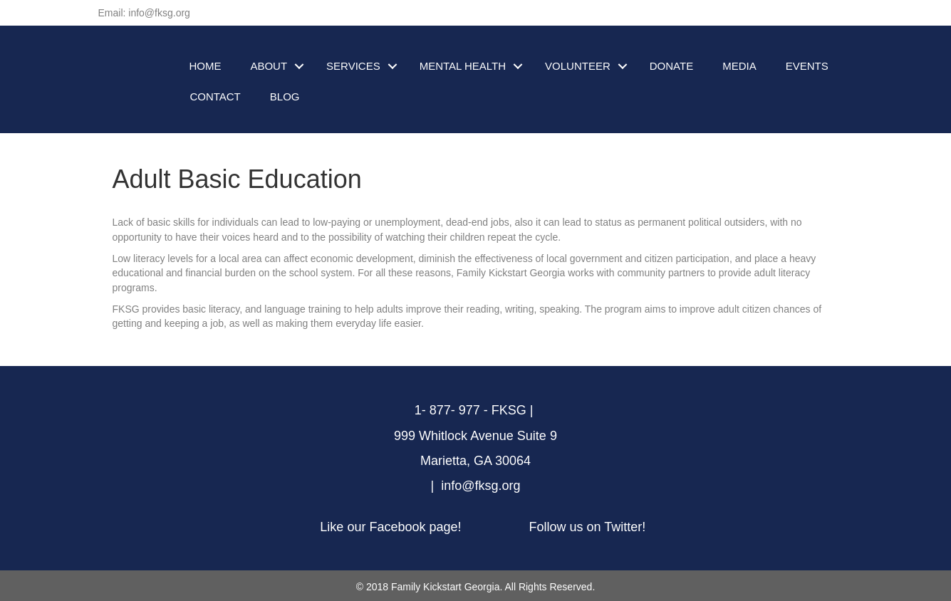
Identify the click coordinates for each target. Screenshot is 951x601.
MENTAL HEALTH (463, 66)
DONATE (671, 66)
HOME (205, 66)
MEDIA (739, 66)
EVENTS (807, 66)
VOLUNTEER (577, 66)
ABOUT (268, 66)
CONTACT (214, 96)
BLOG (285, 96)
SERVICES (353, 66)
